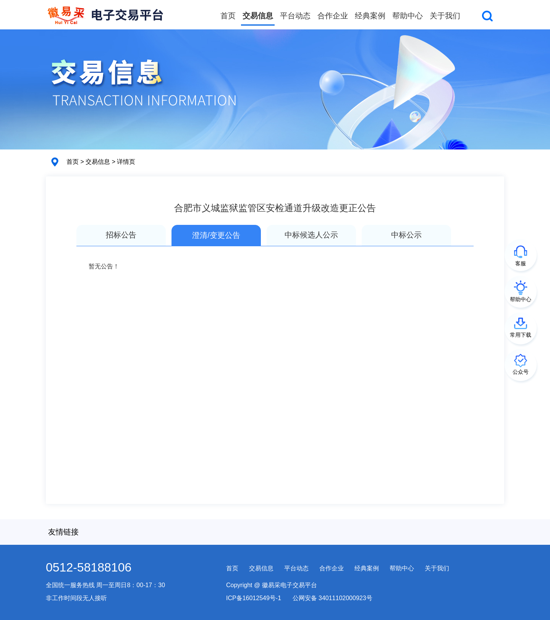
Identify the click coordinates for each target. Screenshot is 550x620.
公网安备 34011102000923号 (332, 598)
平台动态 (295, 15)
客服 (520, 263)
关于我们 (445, 15)
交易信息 (258, 15)
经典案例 (370, 15)
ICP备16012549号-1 (253, 598)
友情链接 (63, 532)
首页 (228, 15)
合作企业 (332, 15)
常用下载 (520, 335)
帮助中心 (407, 15)
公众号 (521, 372)
